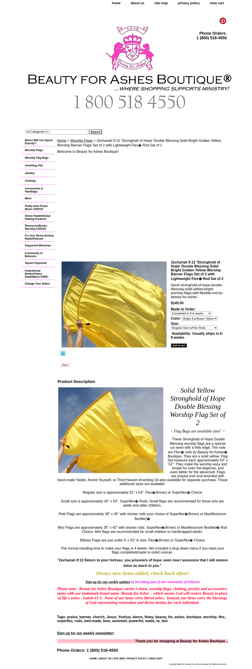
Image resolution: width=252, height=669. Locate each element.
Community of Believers (34, 255)
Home (62, 140)
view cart (217, 3)
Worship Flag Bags (37, 157)
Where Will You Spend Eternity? (39, 142)
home (116, 3)
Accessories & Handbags (34, 190)
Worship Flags (81, 140)
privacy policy (189, 3)
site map (161, 3)
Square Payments (36, 263)
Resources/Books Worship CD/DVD (36, 227)
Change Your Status (37, 283)
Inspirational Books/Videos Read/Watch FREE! (37, 273)
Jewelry (30, 173)
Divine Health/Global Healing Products (38, 217)
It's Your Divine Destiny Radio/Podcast (39, 237)
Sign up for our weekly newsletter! (85, 633)
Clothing (30, 180)
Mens (28, 198)
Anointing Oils (34, 165)
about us (138, 3)
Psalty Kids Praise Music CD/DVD (36, 208)
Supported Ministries (38, 245)
